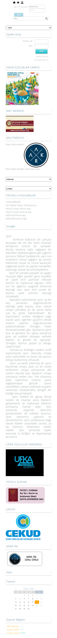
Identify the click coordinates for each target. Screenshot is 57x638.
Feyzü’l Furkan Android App (19, 212)
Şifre (31, 46)
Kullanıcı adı (27, 41)
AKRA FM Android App (16, 218)
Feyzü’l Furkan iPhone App (18, 208)
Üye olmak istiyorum (41, 60)
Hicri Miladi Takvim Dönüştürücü (21, 205)
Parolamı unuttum (42, 56)
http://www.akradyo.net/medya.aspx (23, 169)
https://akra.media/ (27, 144)
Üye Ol (15, 7)
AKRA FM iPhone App (16, 215)
